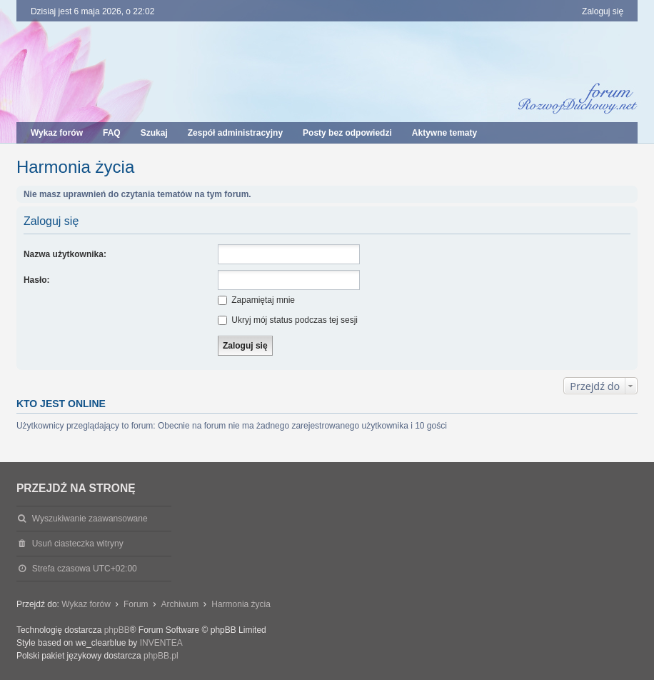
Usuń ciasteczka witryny (78, 544)
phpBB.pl (161, 656)
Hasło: (37, 280)
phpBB (117, 630)
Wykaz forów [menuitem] (57, 133)
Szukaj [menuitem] (154, 133)
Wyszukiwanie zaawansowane (90, 519)
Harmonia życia (75, 166)
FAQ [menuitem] (112, 133)
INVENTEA (161, 643)
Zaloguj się (51, 221)
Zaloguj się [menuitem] (602, 11)
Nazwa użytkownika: (65, 254)
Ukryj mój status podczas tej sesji (288, 320)
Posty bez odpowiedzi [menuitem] (347, 133)
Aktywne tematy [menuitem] (444, 133)
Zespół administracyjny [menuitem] (235, 133)
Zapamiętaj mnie (256, 300)
